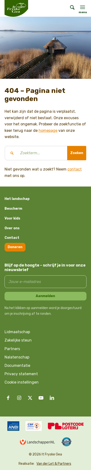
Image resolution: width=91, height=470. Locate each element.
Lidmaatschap (17, 332)
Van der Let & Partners (53, 464)
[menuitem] (70, 8)
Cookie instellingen (22, 382)
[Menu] (82, 7)
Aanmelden (45, 296)
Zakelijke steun (18, 340)
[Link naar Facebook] (8, 397)
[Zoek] (70, 8)
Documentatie (17, 365)
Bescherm (13, 209)
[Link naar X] (30, 397)
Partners (12, 349)
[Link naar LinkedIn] (52, 397)
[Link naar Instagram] (19, 397)
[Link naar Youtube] (41, 397)
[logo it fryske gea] (22, 8)
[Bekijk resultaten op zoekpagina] (76, 153)
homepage (48, 130)
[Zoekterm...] (45, 153)
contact (74, 169)
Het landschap (17, 199)
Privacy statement (21, 374)
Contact (12, 238)
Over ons (12, 228)
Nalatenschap (17, 357)
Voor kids (12, 218)
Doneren (15, 247)
